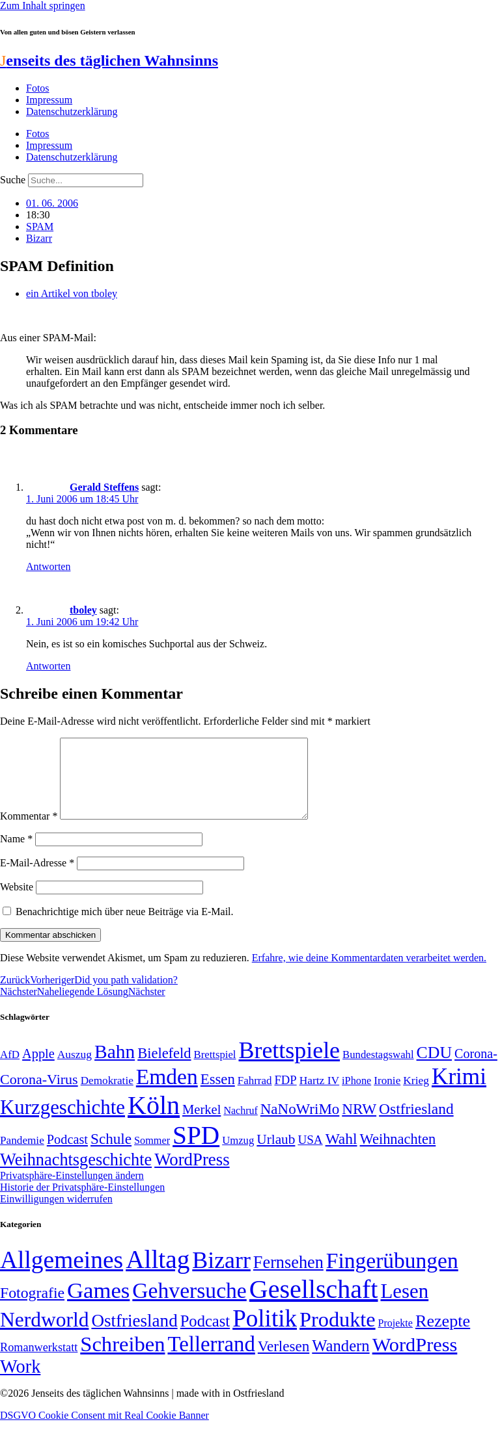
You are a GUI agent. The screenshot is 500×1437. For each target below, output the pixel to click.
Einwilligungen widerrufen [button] (56, 1214)
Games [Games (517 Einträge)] (98, 1306)
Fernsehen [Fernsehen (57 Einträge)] (288, 1278)
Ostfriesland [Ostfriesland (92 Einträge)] (416, 1124)
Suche (12, 179)
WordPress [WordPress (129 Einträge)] (191, 1175)
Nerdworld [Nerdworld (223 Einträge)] (44, 1335)
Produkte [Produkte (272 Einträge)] (337, 1335)
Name (16, 854)
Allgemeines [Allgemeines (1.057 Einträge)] (61, 1275)
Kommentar (28, 831)
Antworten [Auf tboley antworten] (48, 665)
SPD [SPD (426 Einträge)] (196, 1151)
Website (16, 902)
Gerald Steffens (104, 487)
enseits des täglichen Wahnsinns (109, 60)
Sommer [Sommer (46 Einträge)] (152, 1156)
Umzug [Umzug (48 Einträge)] (238, 1156)
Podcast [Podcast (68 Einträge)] (67, 1155)
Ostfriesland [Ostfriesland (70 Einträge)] (134, 1336)
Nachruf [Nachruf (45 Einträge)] (240, 1126)
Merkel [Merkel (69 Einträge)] (201, 1125)
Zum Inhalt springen (42, 5)
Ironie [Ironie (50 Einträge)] (387, 1096)
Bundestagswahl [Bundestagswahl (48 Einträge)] (377, 1070)
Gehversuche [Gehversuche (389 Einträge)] (189, 1306)
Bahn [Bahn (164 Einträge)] (114, 1067)
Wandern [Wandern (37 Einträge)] (340, 1361)
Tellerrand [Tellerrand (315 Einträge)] (211, 1359)
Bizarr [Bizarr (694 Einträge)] (221, 1276)
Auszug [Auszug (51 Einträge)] (74, 1069)
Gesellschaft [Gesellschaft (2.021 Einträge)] (313, 1304)
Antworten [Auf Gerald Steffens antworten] (48, 566)
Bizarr (39, 238)
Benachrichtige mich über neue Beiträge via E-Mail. (125, 927)
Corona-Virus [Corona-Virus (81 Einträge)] (39, 1095)
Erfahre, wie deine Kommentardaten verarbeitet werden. (369, 973)
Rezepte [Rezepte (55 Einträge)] (442, 1336)
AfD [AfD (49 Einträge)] (10, 1070)
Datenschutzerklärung (71, 111)
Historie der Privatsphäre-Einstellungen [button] (82, 1202)
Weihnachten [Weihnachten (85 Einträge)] (398, 1154)
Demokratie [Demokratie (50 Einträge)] (107, 1096)
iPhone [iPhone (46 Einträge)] (356, 1096)
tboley (83, 609)
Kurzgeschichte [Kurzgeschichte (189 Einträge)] (62, 1122)
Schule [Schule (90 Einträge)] (111, 1154)
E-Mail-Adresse (37, 878)
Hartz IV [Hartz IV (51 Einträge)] (319, 1095)
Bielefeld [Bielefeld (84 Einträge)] (164, 1069)
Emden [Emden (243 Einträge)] (167, 1092)
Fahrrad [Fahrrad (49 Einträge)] (255, 1096)
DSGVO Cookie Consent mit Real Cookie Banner (104, 1430)
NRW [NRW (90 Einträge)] (359, 1124)
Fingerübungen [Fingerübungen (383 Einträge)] (392, 1276)
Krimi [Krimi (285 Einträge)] (459, 1092)
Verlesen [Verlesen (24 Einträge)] (283, 1361)
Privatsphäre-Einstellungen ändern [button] (72, 1191)
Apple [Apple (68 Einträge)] (38, 1069)
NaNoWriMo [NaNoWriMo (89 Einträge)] (299, 1125)
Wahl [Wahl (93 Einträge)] (341, 1154)
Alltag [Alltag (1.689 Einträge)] (157, 1275)
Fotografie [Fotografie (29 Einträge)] (32, 1308)
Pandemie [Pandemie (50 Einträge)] (22, 1156)
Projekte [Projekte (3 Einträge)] (395, 1338)
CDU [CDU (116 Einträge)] (434, 1068)
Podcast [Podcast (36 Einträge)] (205, 1336)
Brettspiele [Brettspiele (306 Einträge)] (289, 1066)
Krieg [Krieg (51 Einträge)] (416, 1095)
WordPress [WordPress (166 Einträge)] (415, 1360)
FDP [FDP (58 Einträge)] (285, 1095)
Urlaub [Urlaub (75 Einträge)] (276, 1155)
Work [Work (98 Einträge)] (20, 1382)
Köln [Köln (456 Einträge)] (154, 1120)
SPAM (39, 226)
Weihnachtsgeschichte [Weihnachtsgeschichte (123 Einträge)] (76, 1175)
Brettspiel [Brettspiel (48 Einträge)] (215, 1070)
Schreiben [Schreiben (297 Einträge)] (122, 1359)
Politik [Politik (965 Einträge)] (264, 1334)
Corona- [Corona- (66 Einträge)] (475, 1069)
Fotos (37, 88)
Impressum (49, 99)
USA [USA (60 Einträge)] (310, 1155)
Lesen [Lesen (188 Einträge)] (404, 1306)
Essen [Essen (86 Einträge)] (218, 1095)
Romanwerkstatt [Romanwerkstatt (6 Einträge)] (38, 1362)
